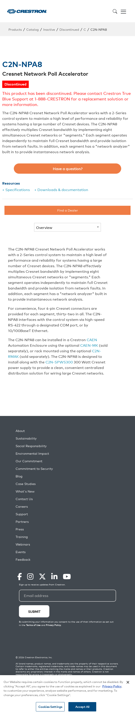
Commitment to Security (34, 469)
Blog (19, 476)
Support (22, 514)
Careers (22, 506)
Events (21, 552)
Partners (22, 522)
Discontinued (69, 29)
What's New (25, 491)
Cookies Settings (50, 707)
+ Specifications (16, 189)
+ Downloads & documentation (61, 189)
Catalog (32, 29)
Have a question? (67, 168)
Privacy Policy (111, 686)
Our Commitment (29, 461)
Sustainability (26, 438)
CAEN (92, 339)
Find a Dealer (67, 210)
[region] (67, 695)
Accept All (82, 707)
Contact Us (24, 499)
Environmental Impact (32, 453)
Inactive (49, 29)
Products (15, 29)
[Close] (128, 682)
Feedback (23, 559)
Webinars (23, 544)
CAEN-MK (89, 345)
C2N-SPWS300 (59, 361)
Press (20, 529)
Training (22, 537)
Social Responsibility (31, 446)
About (20, 431)
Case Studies (26, 484)
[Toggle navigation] (123, 11)
